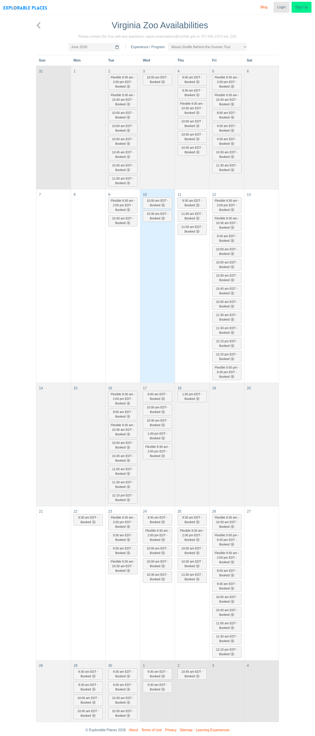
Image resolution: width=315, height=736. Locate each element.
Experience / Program (148, 47)
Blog (264, 7)
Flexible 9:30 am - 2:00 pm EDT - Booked (123, 82)
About (133, 730)
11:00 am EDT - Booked (123, 181)
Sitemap (186, 730)
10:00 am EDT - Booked (123, 115)
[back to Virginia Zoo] (38, 25)
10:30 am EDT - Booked (192, 150)
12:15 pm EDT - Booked (227, 343)
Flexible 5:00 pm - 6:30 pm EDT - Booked (227, 372)
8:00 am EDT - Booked (227, 115)
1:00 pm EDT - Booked (158, 436)
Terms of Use (151, 730)
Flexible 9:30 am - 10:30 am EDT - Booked (123, 99)
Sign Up (301, 7)
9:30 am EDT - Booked (192, 93)
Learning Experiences (213, 730)
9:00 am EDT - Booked (192, 80)
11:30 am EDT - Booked (227, 168)
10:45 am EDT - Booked (123, 154)
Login (281, 7)
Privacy (170, 730)
